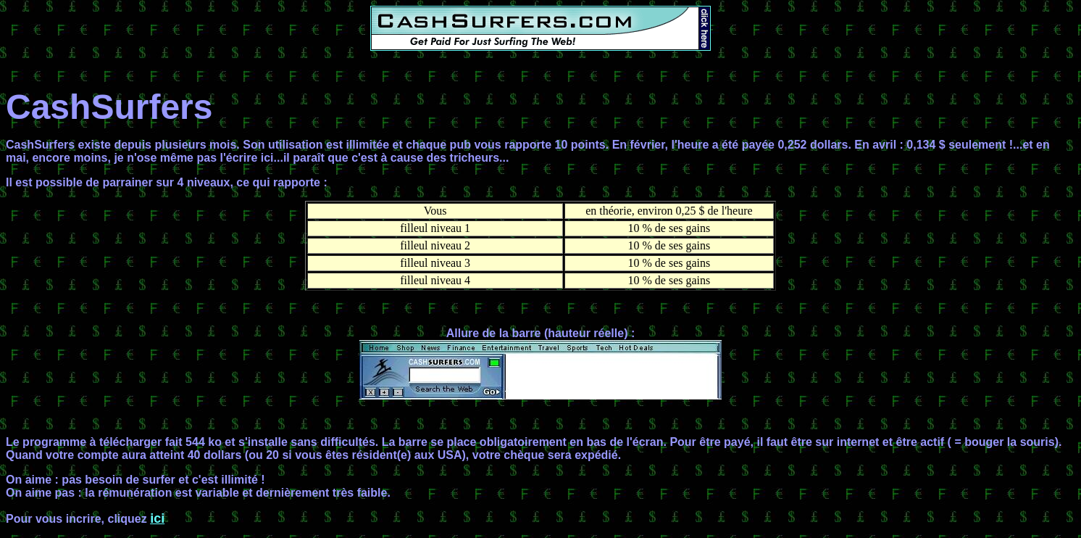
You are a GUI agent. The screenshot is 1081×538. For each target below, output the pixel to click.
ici (157, 518)
